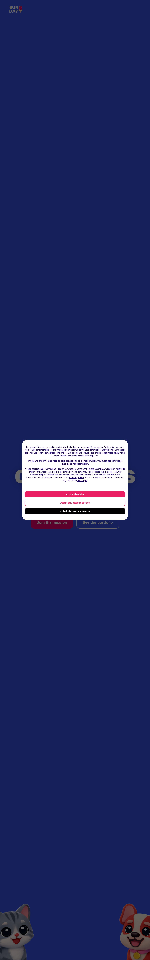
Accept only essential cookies (75, 503)
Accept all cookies (75, 494)
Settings (82, 480)
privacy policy (76, 477)
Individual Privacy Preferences (75, 511)
